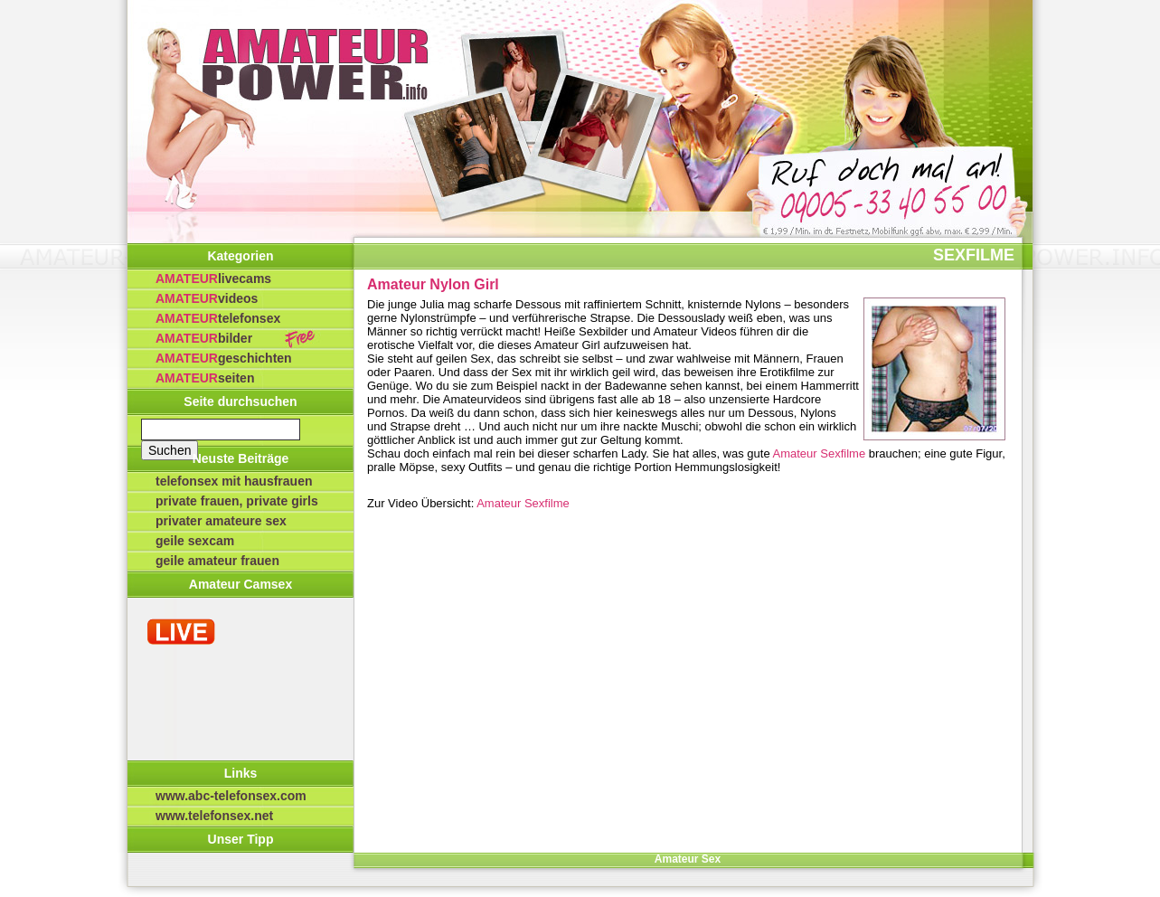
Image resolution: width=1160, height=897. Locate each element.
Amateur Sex (688, 859)
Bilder (204, 338)
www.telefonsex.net (214, 815)
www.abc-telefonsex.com (231, 795)
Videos (207, 298)
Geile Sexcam (195, 540)
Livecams (213, 278)
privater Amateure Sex (221, 521)
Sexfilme (973, 255)
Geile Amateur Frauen (217, 560)
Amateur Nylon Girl (433, 284)
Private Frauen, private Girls (237, 501)
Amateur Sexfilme (819, 453)
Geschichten (224, 358)
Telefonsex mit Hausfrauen (234, 481)
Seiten (205, 378)
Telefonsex (218, 318)
